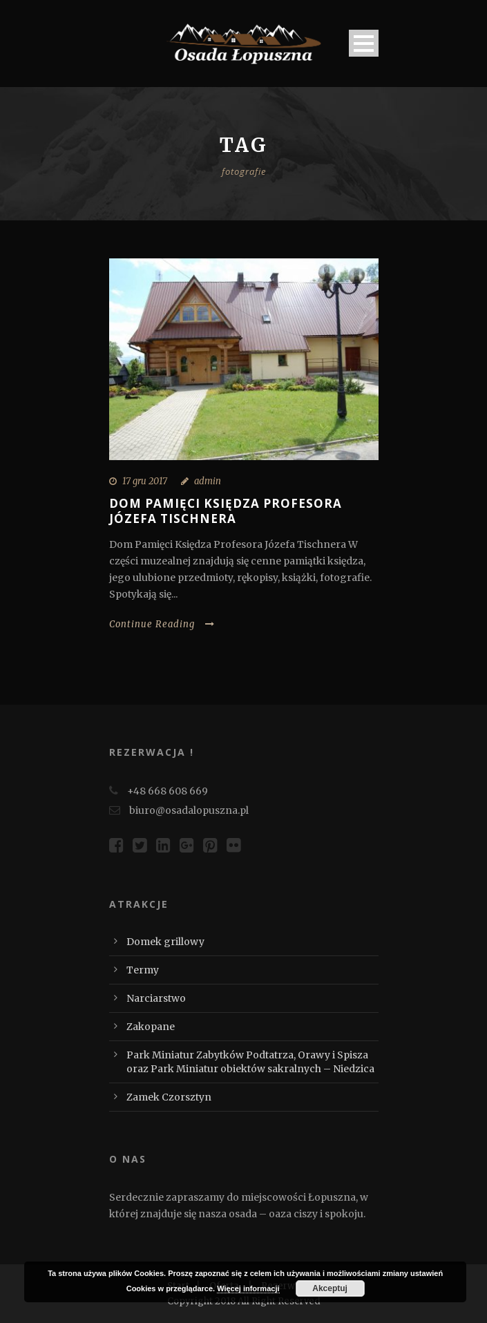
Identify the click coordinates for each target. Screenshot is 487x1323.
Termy (142, 970)
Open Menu (364, 43)
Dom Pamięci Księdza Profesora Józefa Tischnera (225, 510)
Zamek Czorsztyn (168, 1097)
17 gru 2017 (144, 481)
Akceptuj (329, 1288)
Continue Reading (162, 624)
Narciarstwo (156, 998)
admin (207, 481)
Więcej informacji (248, 1288)
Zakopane (150, 1026)
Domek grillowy (165, 941)
